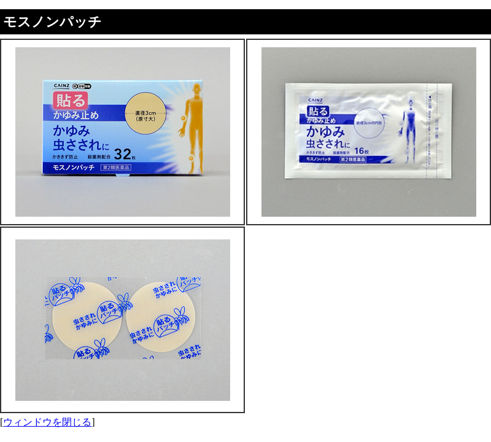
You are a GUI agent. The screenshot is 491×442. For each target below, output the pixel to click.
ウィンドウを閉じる (47, 422)
